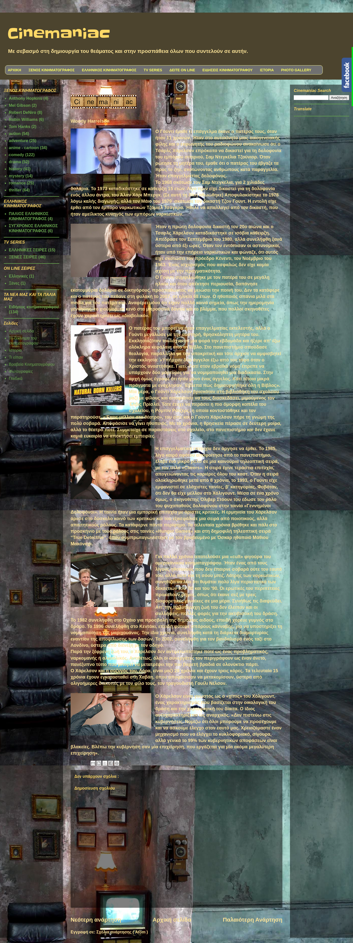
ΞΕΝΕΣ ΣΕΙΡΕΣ (23, 257)
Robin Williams (23, 119)
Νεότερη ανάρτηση (96, 920)
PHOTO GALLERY (296, 70)
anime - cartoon (24, 148)
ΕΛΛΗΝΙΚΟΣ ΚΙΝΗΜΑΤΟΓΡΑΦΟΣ (109, 70)
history (15, 169)
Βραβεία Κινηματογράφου (32, 364)
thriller (15, 190)
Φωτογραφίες (21, 371)
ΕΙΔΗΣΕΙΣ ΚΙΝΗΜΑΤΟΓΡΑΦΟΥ (227, 70)
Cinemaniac (59, 34)
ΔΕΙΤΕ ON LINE (182, 70)
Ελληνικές (18, 276)
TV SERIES (153, 70)
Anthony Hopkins (25, 98)
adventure (18, 141)
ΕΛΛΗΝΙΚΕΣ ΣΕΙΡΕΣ (28, 250)
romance (17, 183)
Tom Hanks (19, 126)
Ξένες (14, 283)
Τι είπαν (16, 357)
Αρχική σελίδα (172, 920)
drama (15, 162)
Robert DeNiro (22, 112)
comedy (16, 155)
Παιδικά (15, 378)
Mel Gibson (20, 105)
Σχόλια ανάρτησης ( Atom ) (122, 932)
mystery (16, 176)
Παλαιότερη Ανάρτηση (252, 920)
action (15, 133)
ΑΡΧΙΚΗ (14, 70)
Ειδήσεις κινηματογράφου (34, 307)
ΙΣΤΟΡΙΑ (267, 70)
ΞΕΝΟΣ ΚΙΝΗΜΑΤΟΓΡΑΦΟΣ (51, 70)
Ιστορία (15, 350)
